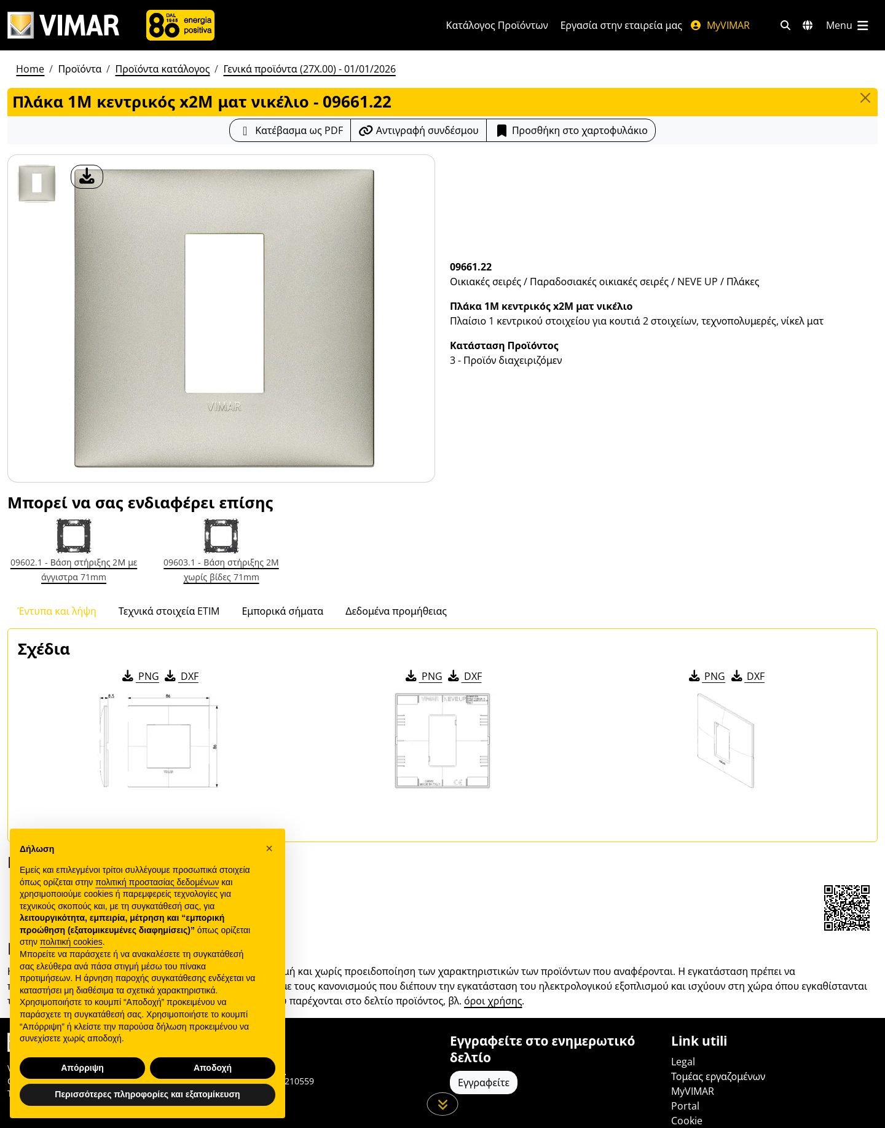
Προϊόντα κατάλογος (162, 69)
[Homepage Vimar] (63, 25)
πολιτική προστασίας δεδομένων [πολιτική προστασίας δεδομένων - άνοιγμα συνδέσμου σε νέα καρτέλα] (157, 882)
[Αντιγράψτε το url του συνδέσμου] (418, 130)
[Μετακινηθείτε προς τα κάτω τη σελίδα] (442, 1104)
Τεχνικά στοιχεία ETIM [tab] (169, 611)
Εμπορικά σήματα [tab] (282, 611)
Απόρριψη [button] (82, 1068)
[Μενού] (848, 25)
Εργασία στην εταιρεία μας (621, 25)
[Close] (865, 97)
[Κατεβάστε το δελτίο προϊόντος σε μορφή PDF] (290, 130)
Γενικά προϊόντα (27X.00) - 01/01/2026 (309, 69)
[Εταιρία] (180, 25)
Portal (685, 1106)
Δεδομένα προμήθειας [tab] (396, 611)
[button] (269, 848)
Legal (683, 1061)
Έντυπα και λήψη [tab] (56, 611)
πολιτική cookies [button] (71, 942)
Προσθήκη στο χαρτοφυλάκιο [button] (571, 130)
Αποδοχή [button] (213, 1068)
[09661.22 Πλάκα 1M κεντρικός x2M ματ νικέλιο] (37, 184)
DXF (181, 676)
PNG (139, 676)
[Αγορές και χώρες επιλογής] (807, 25)
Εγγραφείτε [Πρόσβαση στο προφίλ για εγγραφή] (483, 1082)
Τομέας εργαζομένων (718, 1076)
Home (30, 69)
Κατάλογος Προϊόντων (497, 25)
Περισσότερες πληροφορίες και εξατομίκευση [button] (147, 1094)
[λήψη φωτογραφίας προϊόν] (87, 177)
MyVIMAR (720, 25)
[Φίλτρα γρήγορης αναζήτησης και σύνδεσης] (785, 25)
